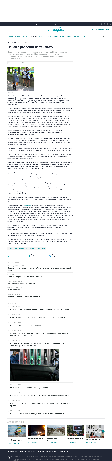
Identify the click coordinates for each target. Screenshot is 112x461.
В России (18, 36)
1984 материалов (13, 443)
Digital (62, 36)
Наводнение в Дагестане (52, 439)
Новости (69, 36)
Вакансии (41, 451)
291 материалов (71, 442)
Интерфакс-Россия (39, 24)
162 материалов (91, 442)
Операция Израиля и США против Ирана (15, 440)
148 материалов (52, 442)
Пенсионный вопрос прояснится (37, 63)
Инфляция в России (93, 439)
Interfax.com (28, 24)
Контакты (10, 451)
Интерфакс (56, 29)
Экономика (33, 36)
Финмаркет (49, 24)
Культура (48, 36)
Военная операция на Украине (35, 439)
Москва (55, 36)
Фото (83, 36)
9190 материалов (33, 442)
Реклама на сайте (51, 451)
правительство (41, 248)
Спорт (41, 36)
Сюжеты (76, 36)
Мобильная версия (6, 24)
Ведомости (27, 205)
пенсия (10, 248)
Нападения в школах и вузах (75, 439)
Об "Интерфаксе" (19, 24)
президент (32, 248)
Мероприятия (63, 451)
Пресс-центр (32, 451)
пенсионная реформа (20, 248)
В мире (25, 36)
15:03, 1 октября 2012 (22, 42)
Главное (10, 36)
